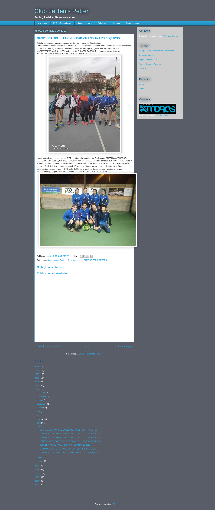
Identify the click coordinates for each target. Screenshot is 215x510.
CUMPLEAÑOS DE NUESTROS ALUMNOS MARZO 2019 (64, 445)
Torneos (142, 68)
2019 (37, 389)
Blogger (116, 504)
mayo (39, 419)
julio (39, 411)
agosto (40, 408)
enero (40, 461)
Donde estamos (132, 23)
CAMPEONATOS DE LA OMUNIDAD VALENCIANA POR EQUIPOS (68, 452)
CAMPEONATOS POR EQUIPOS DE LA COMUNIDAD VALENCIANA (69, 433)
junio (39, 415)
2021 (37, 382)
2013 (37, 485)
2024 (37, 370)
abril (39, 423)
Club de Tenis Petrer (61, 11)
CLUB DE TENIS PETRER (95, 260)
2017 (37, 469)
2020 (37, 385)
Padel (141, 84)
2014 (37, 481)
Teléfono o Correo (170, 36)
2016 (37, 473)
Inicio (87, 346)
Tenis (141, 89)
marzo (40, 426)
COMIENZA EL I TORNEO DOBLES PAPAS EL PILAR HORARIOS (68, 430)
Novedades (42, 23)
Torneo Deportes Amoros (150, 64)
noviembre (42, 396)
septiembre (42, 404)
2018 (37, 466)
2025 (37, 367)
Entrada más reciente (48, 346)
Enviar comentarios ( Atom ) (90, 354)
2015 (37, 477)
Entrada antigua (123, 346)
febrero (40, 457)
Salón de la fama (84, 23)
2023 (37, 374)
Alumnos (116, 23)
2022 (37, 378)
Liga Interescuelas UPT (149, 59)
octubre (40, 400)
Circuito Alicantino (147, 55)
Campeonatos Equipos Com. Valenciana (65, 260)
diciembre (41, 392)
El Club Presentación (62, 23)
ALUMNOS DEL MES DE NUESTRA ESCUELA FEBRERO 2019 (67, 449)
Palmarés (102, 23)
